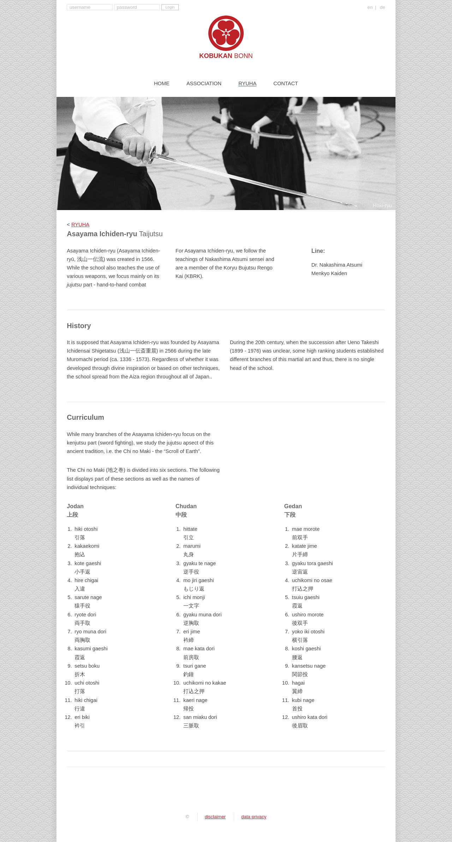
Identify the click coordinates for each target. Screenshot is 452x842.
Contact (285, 83)
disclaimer (215, 816)
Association (203, 83)
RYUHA (80, 224)
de (382, 7)
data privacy (253, 816)
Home (162, 83)
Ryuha (247, 83)
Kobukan (226, 55)
